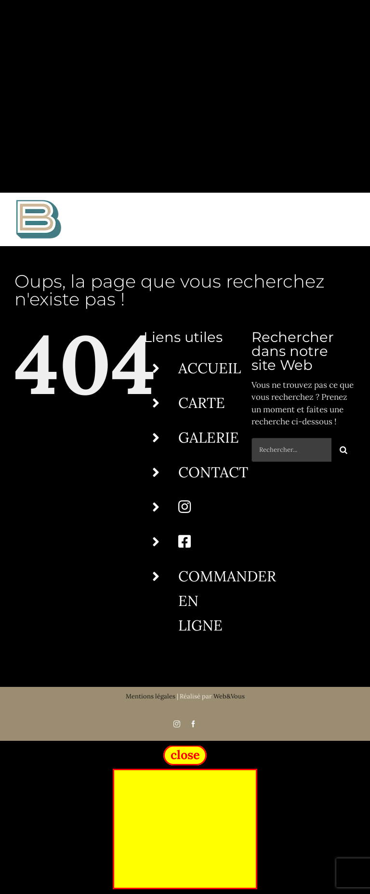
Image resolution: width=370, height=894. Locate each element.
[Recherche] (343, 450)
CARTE (201, 403)
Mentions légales (150, 696)
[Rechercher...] (291, 450)
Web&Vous (229, 696)
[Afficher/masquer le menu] (349, 219)
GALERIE (208, 437)
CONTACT (213, 472)
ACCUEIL (209, 368)
